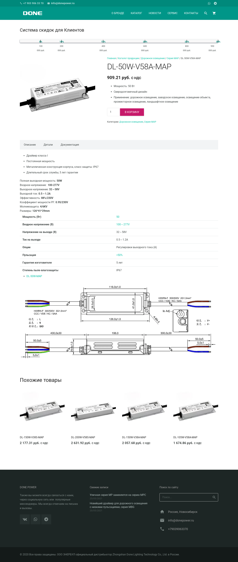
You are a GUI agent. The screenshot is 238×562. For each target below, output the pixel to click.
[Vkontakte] (25, 519)
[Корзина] (214, 13)
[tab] (30, 145)
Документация (70, 144)
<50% (119, 255)
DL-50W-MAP (34, 276)
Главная (111, 58)
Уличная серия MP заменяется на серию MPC (118, 494)
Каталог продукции (128, 58)
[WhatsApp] (209, 3)
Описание (30, 144)
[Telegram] (215, 3)
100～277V (123, 224)
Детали (48, 144)
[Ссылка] (32, 13)
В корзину (132, 112)
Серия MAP (173, 58)
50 (117, 216)
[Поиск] (205, 13)
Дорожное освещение (153, 58)
